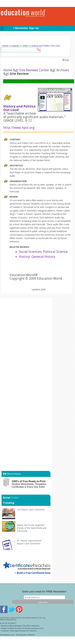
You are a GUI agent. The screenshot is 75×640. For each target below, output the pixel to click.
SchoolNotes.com (7, 635)
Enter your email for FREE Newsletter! (44, 591)
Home (7, 70)
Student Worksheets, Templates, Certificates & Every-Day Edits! (29, 484)
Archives (62, 70)
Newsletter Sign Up (27, 28)
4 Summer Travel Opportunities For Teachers (19, 631)
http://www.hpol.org (18, 127)
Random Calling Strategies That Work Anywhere (20, 626)
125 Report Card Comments (31, 509)
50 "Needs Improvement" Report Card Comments (29, 542)
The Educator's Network (25, 635)
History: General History (37, 256)
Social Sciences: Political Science (43, 251)
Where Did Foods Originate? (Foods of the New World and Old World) (31, 528)
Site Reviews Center (34, 70)
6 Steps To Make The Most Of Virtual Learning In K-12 (22, 628)
